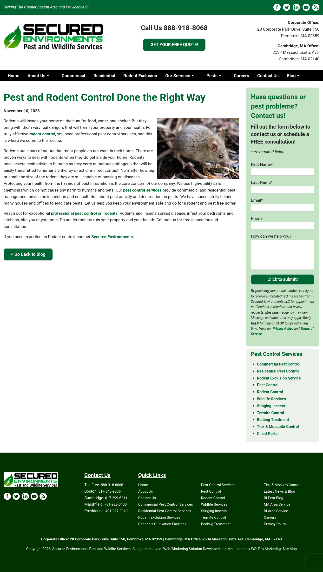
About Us (36, 75)
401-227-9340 (116, 511)
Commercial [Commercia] (73, 75)
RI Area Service (276, 511)
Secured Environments (112, 236)
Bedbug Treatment (216, 524)
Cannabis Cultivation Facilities (162, 524)
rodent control (42, 133)
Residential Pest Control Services (164, 511)
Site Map (290, 549)
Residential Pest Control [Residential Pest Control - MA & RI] (278, 371)
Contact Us (268, 75)
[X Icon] (16, 496)
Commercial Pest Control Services (165, 504)
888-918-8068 (112, 485)
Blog (291, 75)
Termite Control (213, 517)
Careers (241, 75)
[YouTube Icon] (34, 496)
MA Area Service (277, 504)
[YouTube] (306, 7)
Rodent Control (213, 498)
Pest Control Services (218, 485)
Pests (212, 75)
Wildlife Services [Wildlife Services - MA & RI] (271, 399)
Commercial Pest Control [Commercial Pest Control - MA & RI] (278, 364)
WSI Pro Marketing (266, 549)
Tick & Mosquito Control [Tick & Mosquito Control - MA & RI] (278, 426)
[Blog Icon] (43, 496)
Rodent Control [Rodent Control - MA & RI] (270, 392)
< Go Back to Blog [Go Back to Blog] (28, 254)
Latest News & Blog (279, 491)
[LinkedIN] (296, 7)
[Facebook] (277, 7)
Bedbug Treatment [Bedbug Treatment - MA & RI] (273, 419)
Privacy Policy (283, 329)
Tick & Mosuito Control (282, 485)
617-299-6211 (116, 498)
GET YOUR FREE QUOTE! (174, 44)
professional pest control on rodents (84, 213)
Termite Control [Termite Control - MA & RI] (270, 413)
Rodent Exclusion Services (159, 517)
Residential (104, 75)
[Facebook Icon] (7, 496)
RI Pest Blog (273, 498)
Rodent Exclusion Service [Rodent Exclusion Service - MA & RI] (279, 378)
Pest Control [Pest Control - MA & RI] (267, 385)
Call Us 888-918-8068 (174, 28)
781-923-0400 (116, 504)
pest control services (142, 190)
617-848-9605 (109, 491)
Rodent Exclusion (140, 75)
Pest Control (211, 491)
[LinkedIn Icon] (25, 496)
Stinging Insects (214, 511)
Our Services (177, 75)
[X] (286, 7)
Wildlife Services (214, 504)
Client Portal (20, 86)
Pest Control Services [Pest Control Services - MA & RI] (276, 354)
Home (13, 75)
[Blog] (315, 7)
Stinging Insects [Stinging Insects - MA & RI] (271, 406)
